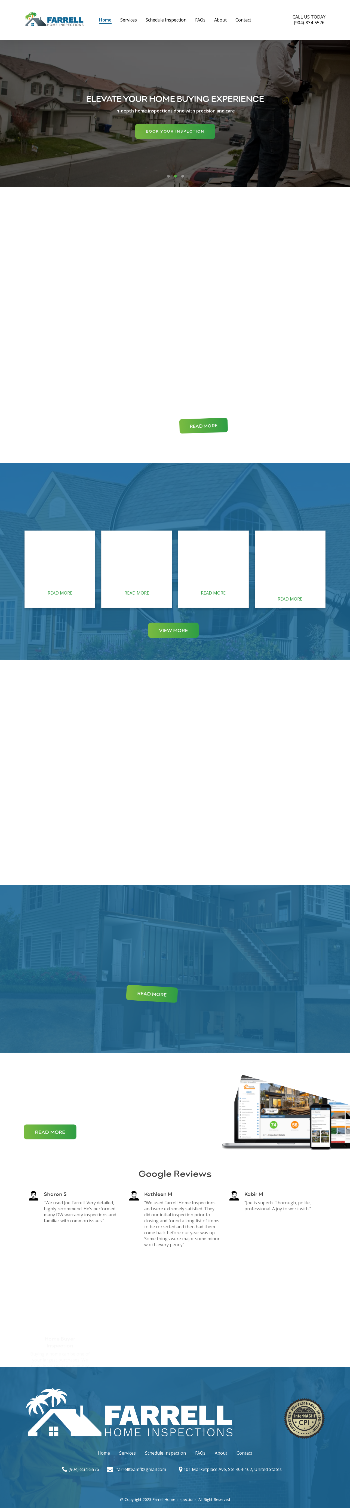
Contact (244, 1453)
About (221, 1453)
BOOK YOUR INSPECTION (175, 135)
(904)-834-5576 (84, 1469)
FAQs (200, 1453)
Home (104, 1453)
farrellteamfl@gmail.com (141, 1469)
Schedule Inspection (165, 1453)
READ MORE (60, 593)
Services (127, 1453)
